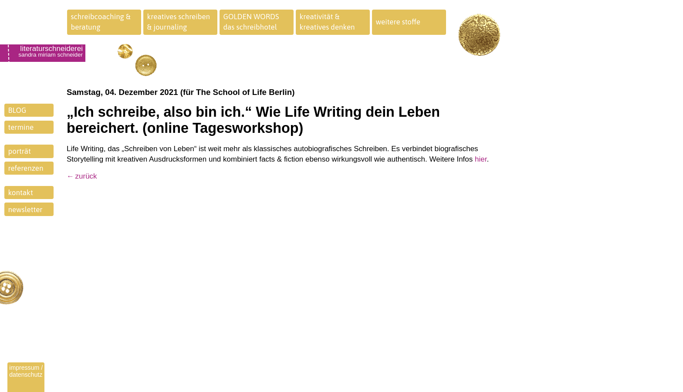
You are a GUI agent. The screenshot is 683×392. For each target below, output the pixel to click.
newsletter (25, 209)
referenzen (26, 168)
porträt (19, 151)
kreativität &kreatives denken (327, 21)
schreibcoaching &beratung (101, 21)
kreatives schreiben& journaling (178, 21)
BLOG (17, 110)
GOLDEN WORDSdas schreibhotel (251, 21)
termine (21, 127)
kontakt (20, 192)
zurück (86, 176)
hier (481, 159)
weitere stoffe (398, 21)
